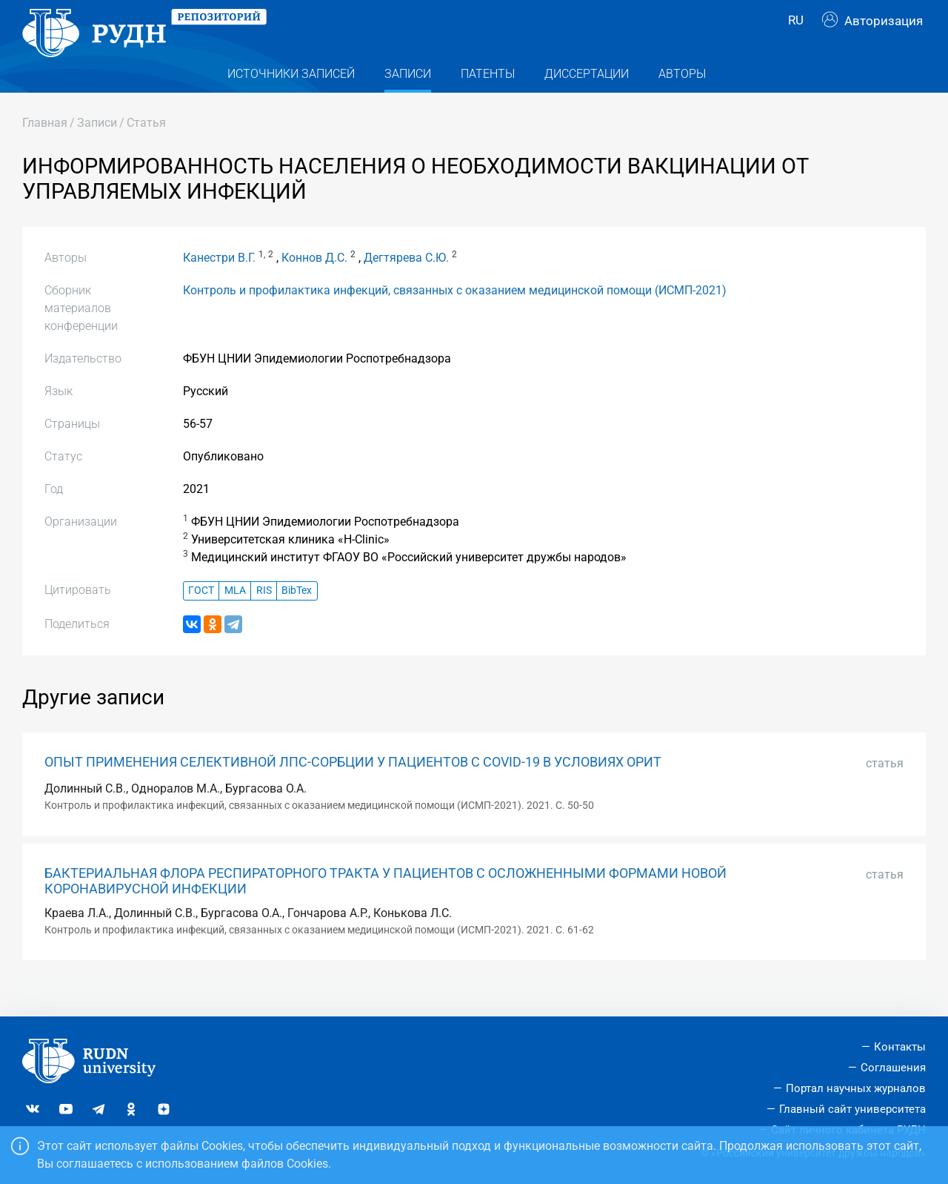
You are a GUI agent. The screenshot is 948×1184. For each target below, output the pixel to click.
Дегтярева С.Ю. (406, 284)
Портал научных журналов (856, 1088)
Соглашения (893, 1067)
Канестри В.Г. (219, 284)
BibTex (296, 617)
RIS (264, 617)
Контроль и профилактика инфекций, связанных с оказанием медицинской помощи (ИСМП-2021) (455, 316)
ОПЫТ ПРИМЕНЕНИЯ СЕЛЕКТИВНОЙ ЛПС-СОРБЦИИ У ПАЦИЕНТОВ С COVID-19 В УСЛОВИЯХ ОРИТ (352, 788)
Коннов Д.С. (314, 284)
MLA (235, 617)
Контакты (900, 1047)
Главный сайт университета (852, 1109)
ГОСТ (201, 617)
